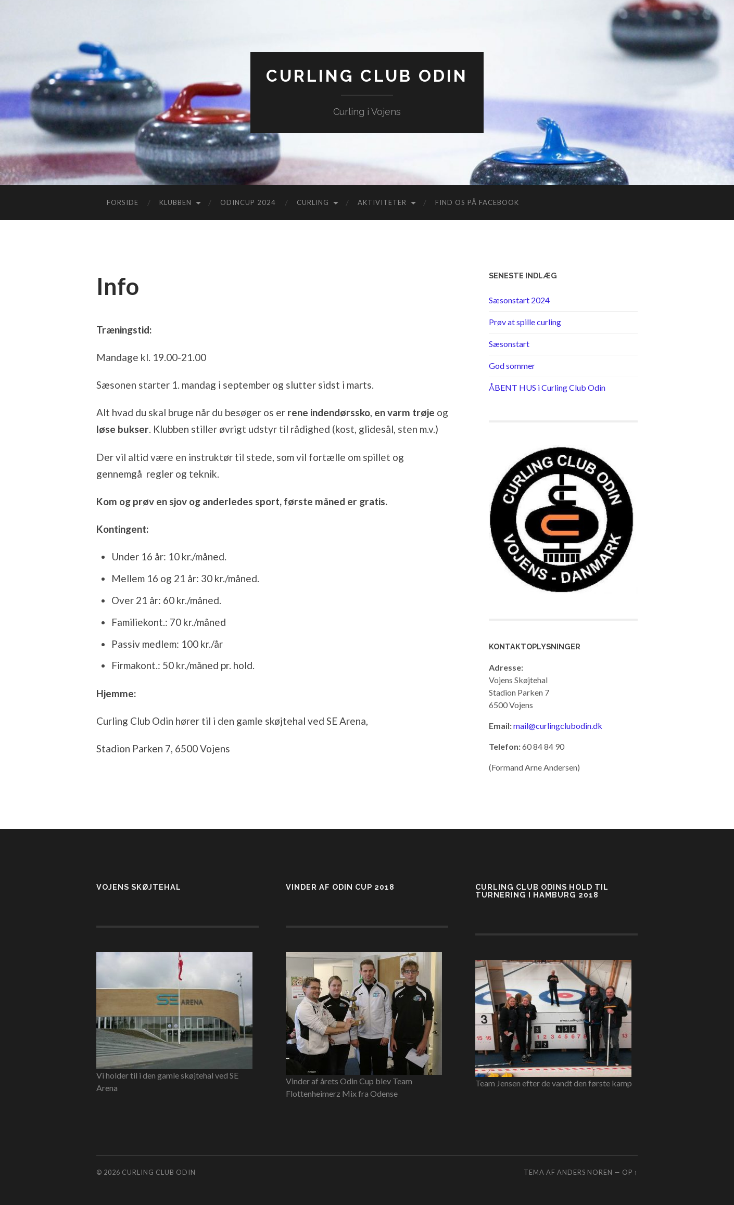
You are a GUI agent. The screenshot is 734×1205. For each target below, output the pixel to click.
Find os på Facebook (477, 202)
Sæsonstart (509, 344)
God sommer (512, 365)
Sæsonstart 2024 (519, 300)
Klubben (175, 202)
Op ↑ (630, 1172)
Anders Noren (585, 1172)
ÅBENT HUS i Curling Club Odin (547, 387)
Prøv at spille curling (525, 322)
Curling (313, 202)
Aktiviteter (382, 202)
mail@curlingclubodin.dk (557, 725)
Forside (122, 202)
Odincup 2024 (248, 202)
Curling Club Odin (367, 75)
